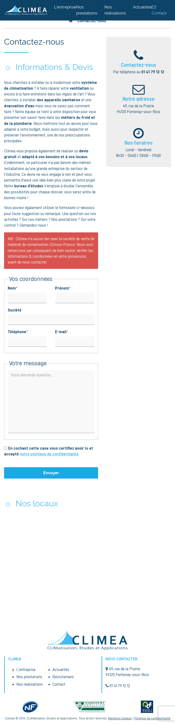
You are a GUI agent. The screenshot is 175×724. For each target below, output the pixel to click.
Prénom (62, 288)
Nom (12, 288)
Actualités (142, 7)
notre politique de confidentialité (49, 454)
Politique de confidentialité (152, 718)
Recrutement (63, 677)
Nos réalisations (29, 684)
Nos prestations (29, 677)
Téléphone (17, 332)
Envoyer (51, 472)
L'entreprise (65, 7)
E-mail (61, 332)
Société (14, 310)
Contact (58, 684)
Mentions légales (120, 718)
